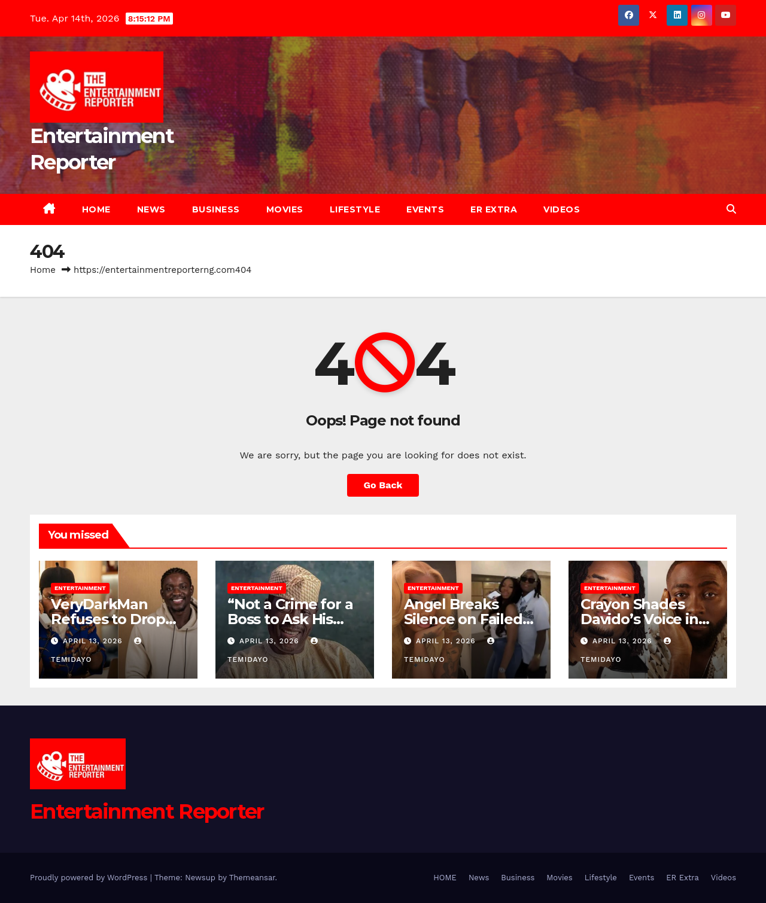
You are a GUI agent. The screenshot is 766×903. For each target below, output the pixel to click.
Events (425, 209)
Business (216, 209)
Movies (284, 209)
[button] (731, 209)
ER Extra (493, 209)
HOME (96, 209)
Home (43, 269)
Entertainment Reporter (147, 811)
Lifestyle (355, 209)
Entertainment (80, 588)
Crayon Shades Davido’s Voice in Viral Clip (639, 619)
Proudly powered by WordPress (90, 877)
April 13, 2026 (94, 641)
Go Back (383, 485)
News (151, 209)
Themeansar (252, 877)
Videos (561, 209)
